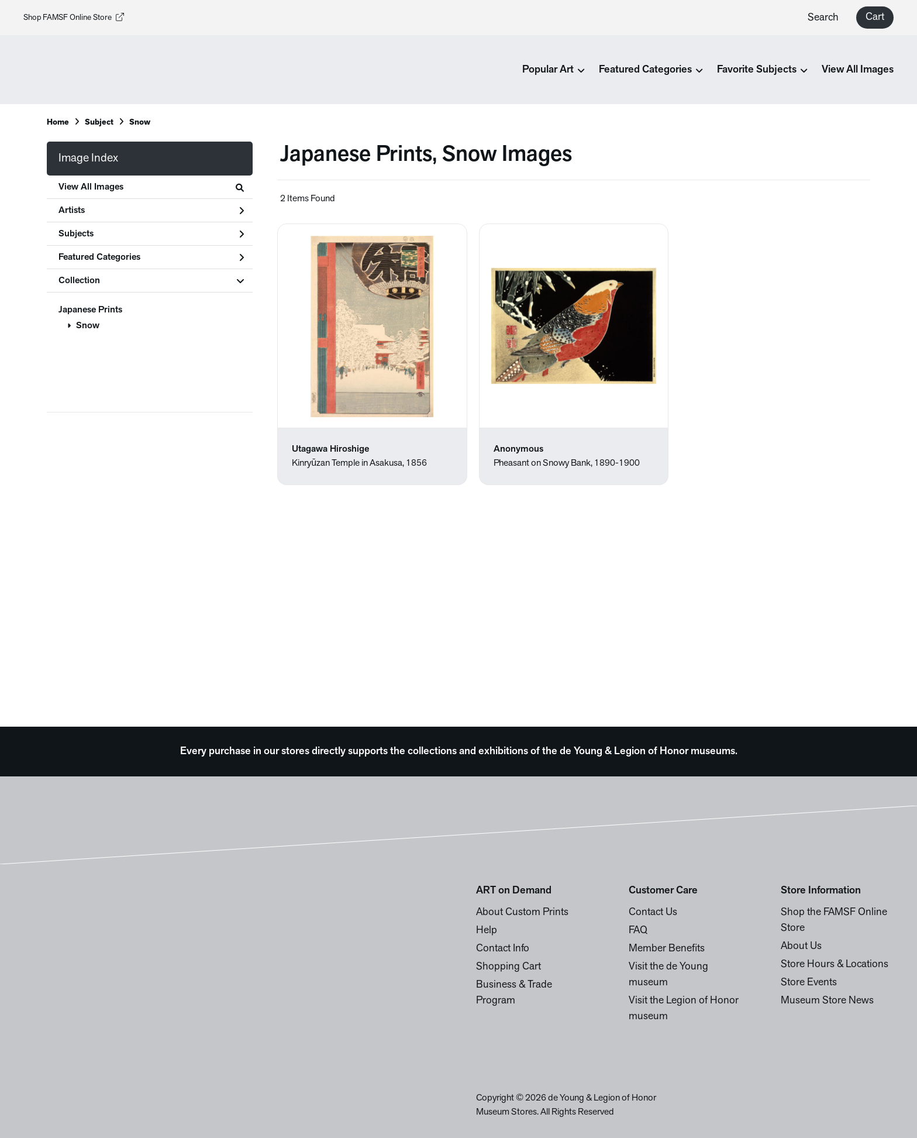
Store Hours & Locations (834, 964)
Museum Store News (827, 1000)
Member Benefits (667, 948)
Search (823, 17)
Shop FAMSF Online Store (73, 17)
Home (58, 122)
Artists (151, 210)
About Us (801, 946)
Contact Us (653, 912)
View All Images (858, 69)
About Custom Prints (522, 912)
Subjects (151, 234)
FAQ (638, 930)
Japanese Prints (90, 310)
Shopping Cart (508, 966)
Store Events (809, 982)
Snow (87, 326)
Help (486, 930)
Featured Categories (151, 257)
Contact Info (502, 948)
